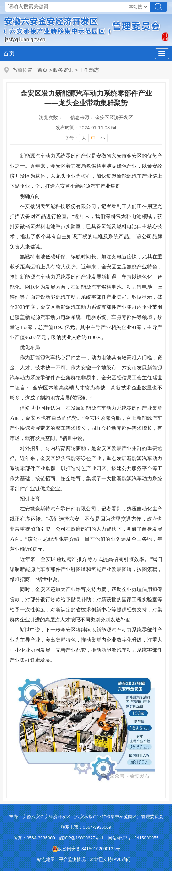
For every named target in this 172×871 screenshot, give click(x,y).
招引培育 (30, 498)
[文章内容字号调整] (86, 138)
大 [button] (83, 138)
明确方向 (30, 196)
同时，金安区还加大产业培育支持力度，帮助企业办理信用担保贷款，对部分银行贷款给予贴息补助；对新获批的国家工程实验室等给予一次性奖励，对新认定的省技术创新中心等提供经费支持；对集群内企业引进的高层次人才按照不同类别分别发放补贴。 (86, 604)
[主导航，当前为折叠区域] (162, 53)
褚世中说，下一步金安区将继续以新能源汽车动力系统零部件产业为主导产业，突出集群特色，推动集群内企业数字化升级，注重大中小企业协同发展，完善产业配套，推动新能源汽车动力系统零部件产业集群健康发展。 (86, 645)
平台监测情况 (72, 859)
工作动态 (89, 70)
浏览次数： (51, 117)
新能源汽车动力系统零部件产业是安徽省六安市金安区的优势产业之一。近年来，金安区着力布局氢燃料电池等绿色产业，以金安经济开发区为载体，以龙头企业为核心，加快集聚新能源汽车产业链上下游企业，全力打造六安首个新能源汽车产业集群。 (86, 171)
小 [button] (102, 138)
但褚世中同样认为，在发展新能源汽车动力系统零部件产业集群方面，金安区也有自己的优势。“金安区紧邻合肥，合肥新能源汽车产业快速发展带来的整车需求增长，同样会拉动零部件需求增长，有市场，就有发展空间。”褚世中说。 (86, 423)
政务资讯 (63, 70)
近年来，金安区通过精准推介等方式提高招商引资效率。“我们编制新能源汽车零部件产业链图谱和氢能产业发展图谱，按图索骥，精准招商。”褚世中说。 (86, 569)
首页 (8, 53)
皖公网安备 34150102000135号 (86, 848)
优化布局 (30, 347)
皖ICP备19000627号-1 (81, 837)
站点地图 (46, 859)
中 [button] (93, 138)
